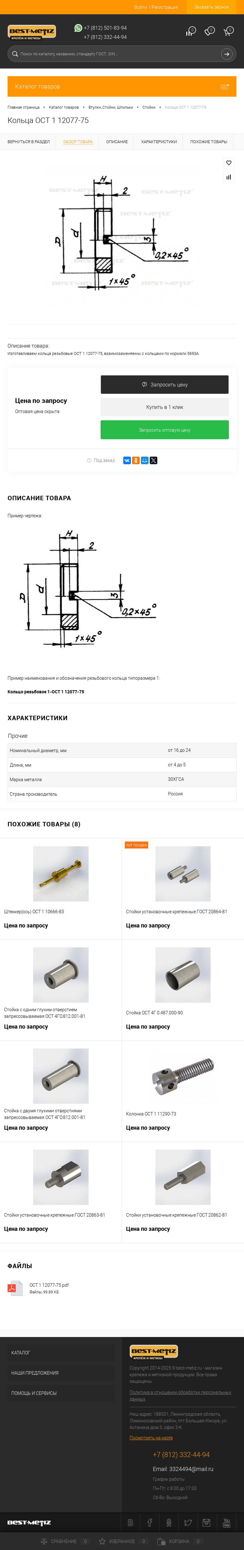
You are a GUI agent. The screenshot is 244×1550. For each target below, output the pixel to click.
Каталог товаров (122, 86)
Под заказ (101, 460)
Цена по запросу (41, 400)
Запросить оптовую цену (164, 430)
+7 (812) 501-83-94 (105, 28)
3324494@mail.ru (191, 1469)
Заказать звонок (211, 6)
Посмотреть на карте (151, 1438)
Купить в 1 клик (164, 407)
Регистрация (165, 7)
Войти (140, 7)
